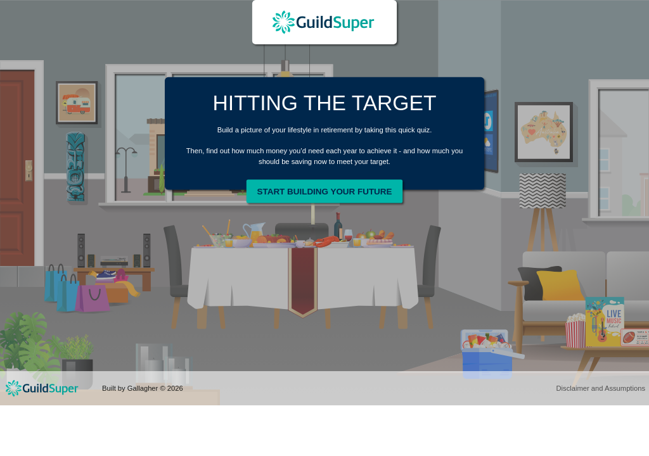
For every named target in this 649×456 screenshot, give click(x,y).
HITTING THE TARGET (325, 103)
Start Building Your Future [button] (324, 191)
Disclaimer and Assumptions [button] (600, 388)
